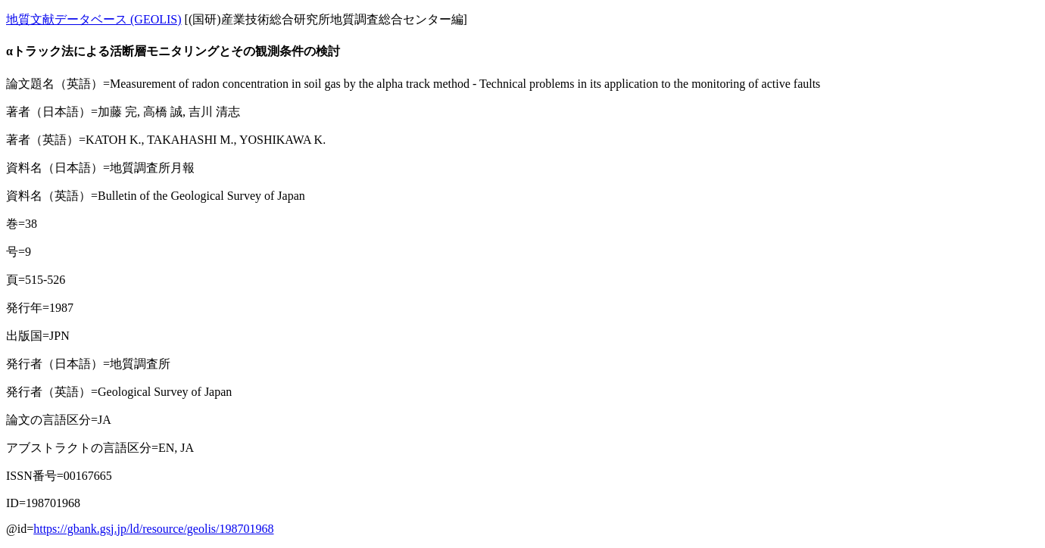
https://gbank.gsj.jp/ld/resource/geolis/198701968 (153, 528)
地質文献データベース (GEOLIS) (94, 19)
